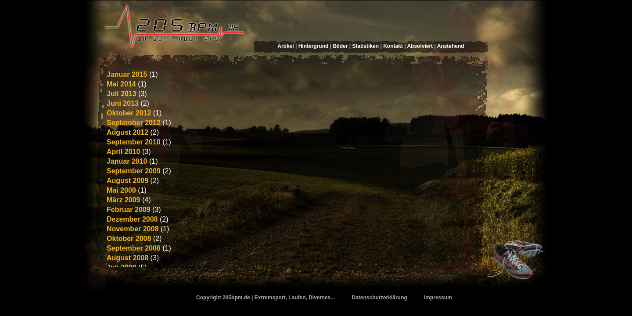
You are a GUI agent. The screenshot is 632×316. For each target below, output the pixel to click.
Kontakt (393, 46)
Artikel (285, 46)
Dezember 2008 (132, 219)
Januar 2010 (127, 161)
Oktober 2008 (129, 238)
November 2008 (132, 229)
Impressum (438, 297)
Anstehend (450, 46)
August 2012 (127, 132)
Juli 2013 (121, 93)
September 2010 (134, 142)
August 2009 (127, 180)
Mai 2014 (121, 84)
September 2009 (134, 171)
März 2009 (123, 200)
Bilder (340, 46)
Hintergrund (313, 46)
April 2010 (123, 151)
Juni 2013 (123, 103)
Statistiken (365, 46)
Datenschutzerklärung (379, 297)
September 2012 (134, 122)
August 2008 (127, 258)
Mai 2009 (121, 190)
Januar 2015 (127, 74)
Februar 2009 (129, 209)
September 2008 (134, 248)
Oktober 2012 (129, 113)
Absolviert (420, 46)
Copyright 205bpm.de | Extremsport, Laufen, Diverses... (265, 297)
